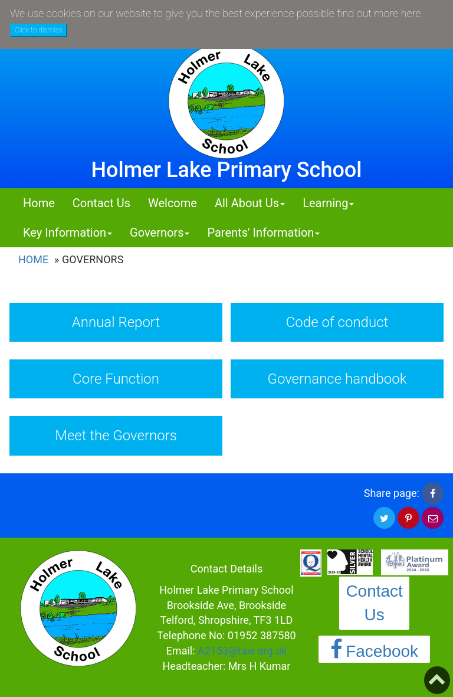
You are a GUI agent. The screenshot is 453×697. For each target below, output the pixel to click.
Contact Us (101, 203)
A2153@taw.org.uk (242, 650)
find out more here (379, 13)
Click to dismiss (39, 30)
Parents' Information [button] (263, 232)
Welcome (172, 203)
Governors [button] (159, 232)
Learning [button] (328, 203)
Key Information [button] (67, 232)
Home (39, 203)
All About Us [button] (250, 203)
